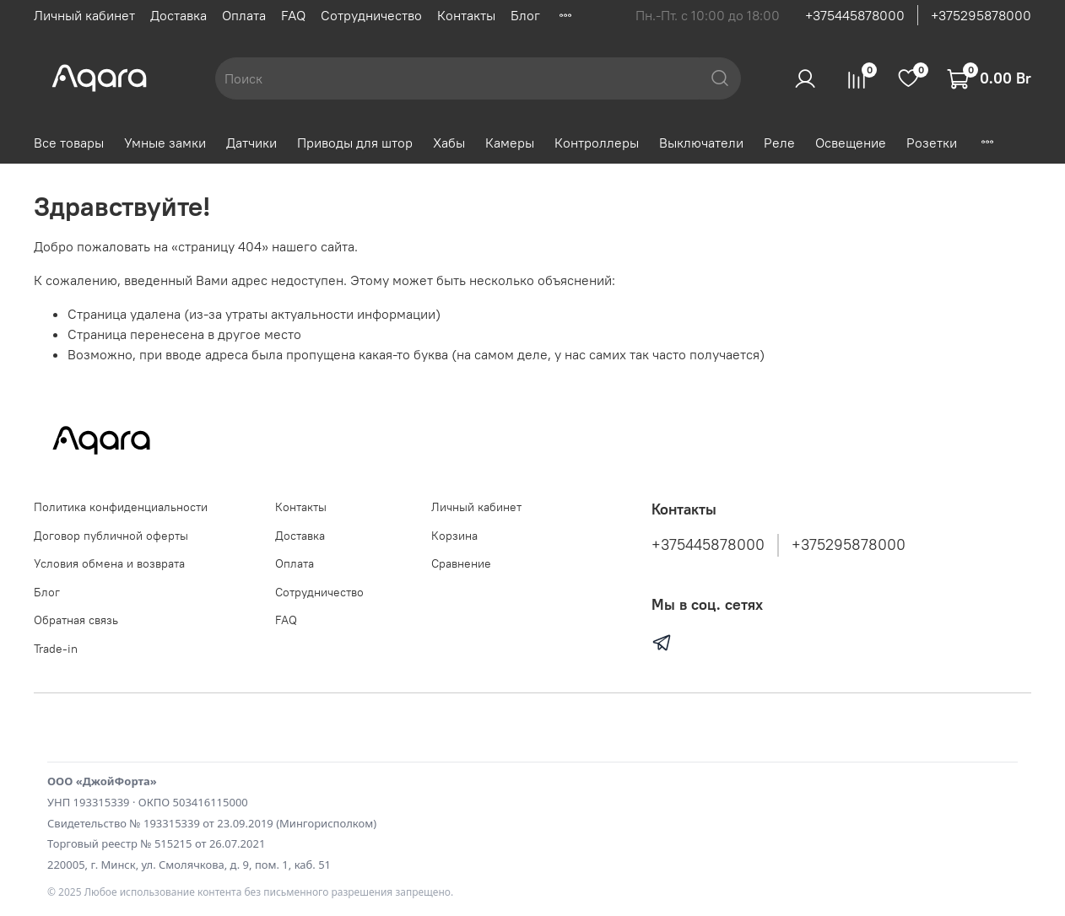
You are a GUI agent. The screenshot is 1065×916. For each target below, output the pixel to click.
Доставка (178, 15)
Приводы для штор (355, 142)
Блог (525, 15)
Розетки (931, 142)
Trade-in (56, 648)
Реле (779, 142)
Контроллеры (596, 142)
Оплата (244, 15)
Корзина (454, 535)
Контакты (466, 15)
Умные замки (165, 142)
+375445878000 (855, 15)
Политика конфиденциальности (121, 507)
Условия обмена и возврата (109, 563)
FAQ (293, 15)
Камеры (509, 142)
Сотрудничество (371, 15)
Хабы (449, 142)
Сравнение (461, 563)
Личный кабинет (84, 15)
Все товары (69, 142)
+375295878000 (981, 15)
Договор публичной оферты (111, 535)
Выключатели (701, 142)
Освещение (850, 142)
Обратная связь (76, 620)
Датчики (251, 142)
